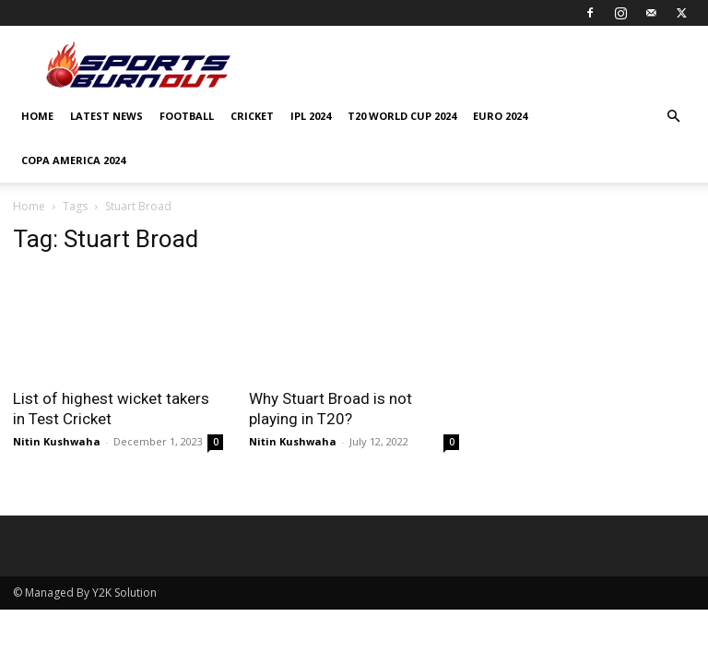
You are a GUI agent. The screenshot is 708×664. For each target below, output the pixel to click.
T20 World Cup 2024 (402, 116)
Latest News (106, 116)
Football (186, 116)
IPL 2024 (310, 116)
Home (37, 116)
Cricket (252, 116)
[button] (673, 116)
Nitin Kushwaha (56, 441)
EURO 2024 (500, 116)
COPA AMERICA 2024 (73, 160)
